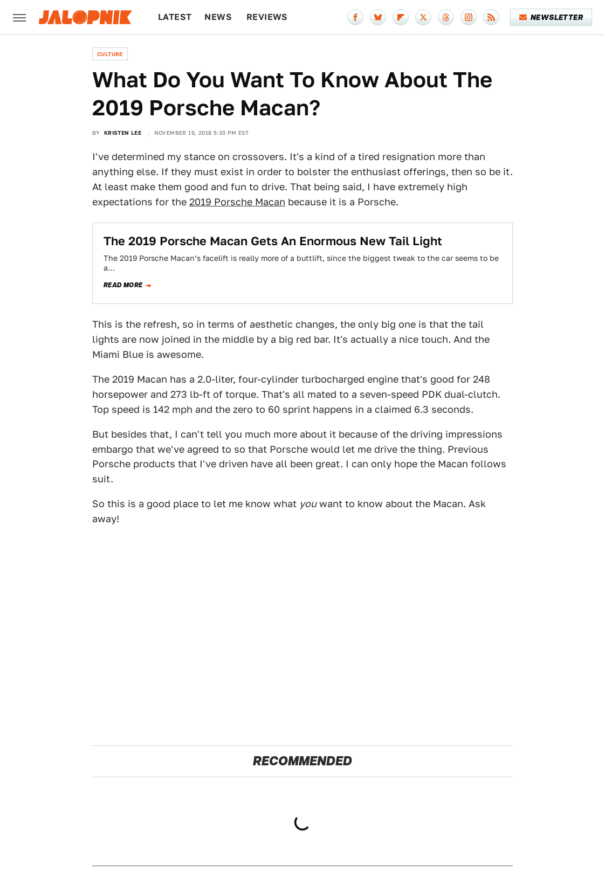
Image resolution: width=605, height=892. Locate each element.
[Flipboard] (401, 17)
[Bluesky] (378, 17)
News (218, 17)
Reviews (267, 17)
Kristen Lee (122, 132)
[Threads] (446, 17)
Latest (174, 17)
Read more (123, 285)
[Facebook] (355, 17)
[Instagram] (468, 17)
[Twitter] (423, 17)
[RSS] (491, 17)
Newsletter (551, 17)
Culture (110, 54)
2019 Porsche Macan (237, 202)
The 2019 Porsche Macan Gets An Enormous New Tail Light (273, 241)
